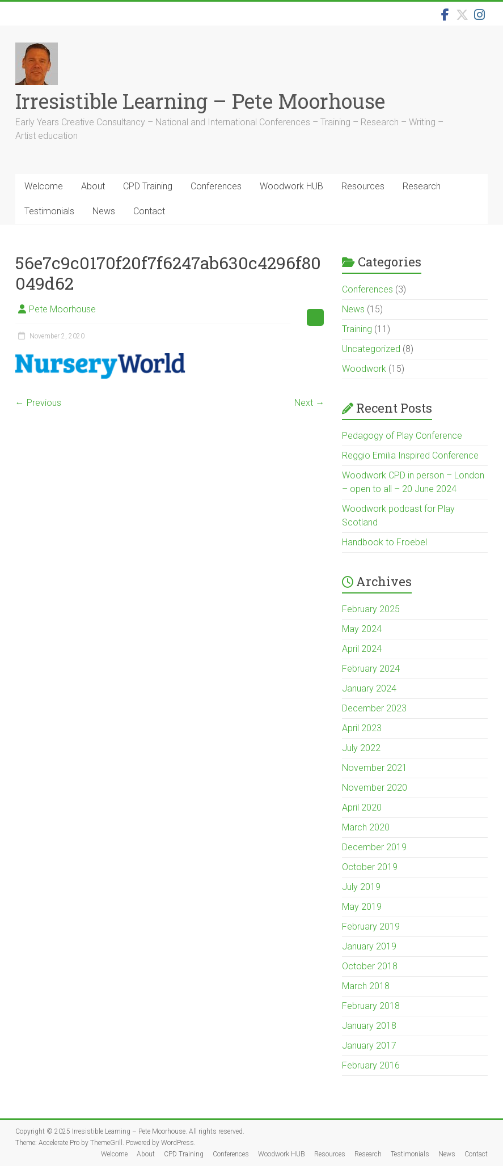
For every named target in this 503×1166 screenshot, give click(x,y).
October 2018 (370, 966)
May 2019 (362, 906)
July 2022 (361, 748)
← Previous (38, 402)
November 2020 (374, 787)
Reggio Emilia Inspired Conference (410, 455)
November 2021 (374, 767)
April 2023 (362, 728)
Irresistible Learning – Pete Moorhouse (200, 101)
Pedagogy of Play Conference (402, 435)
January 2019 (369, 946)
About (93, 186)
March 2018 (366, 986)
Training (357, 329)
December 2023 (374, 708)
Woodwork (364, 368)
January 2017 (369, 1045)
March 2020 (366, 827)
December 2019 (374, 847)
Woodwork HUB (291, 186)
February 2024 (371, 668)
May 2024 (362, 629)
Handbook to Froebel (384, 542)
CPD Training (147, 186)
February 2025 (371, 609)
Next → (309, 402)
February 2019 (371, 926)
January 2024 (369, 688)
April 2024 (362, 648)
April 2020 (362, 807)
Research (422, 186)
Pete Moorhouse (62, 309)
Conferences (216, 186)
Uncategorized (371, 349)
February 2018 (371, 1005)
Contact (149, 211)
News (103, 211)
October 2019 (370, 867)
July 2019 (361, 886)
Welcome (43, 186)
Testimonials (49, 211)
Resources (362, 186)
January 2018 (369, 1025)
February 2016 (371, 1065)
